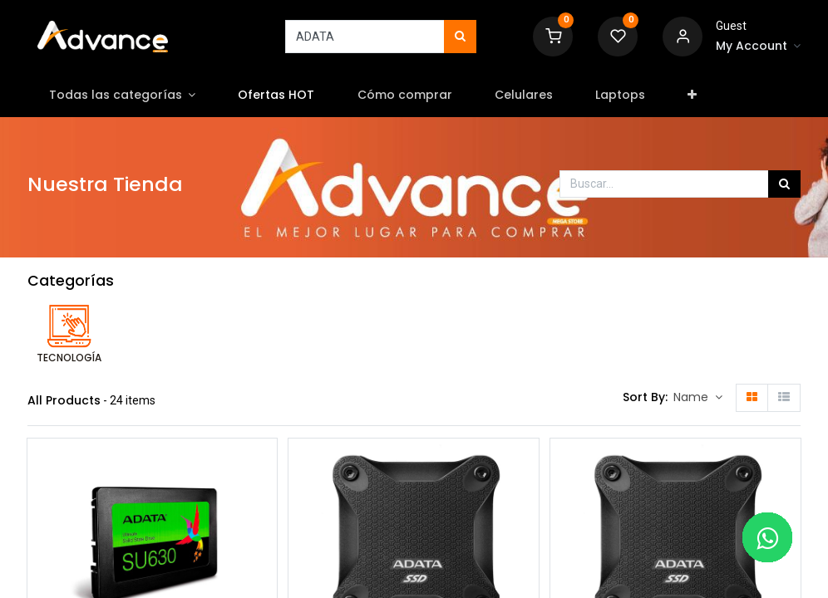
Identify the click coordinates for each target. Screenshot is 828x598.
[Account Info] (758, 46)
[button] (692, 95)
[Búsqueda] (460, 36)
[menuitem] (276, 95)
